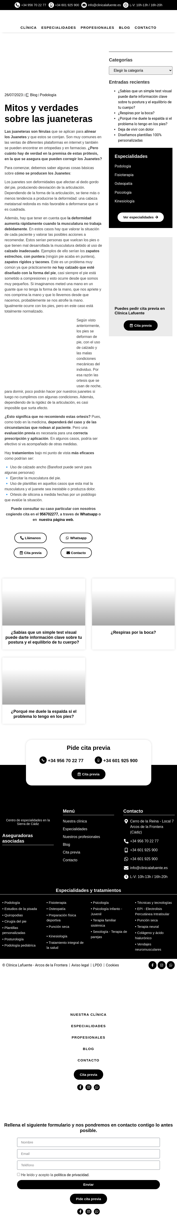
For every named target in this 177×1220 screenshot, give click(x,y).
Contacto (145, 27)
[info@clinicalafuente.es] (84, 5)
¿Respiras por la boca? (136, 113)
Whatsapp (88, 514)
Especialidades (58, 27)
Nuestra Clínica (88, 1014)
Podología (48, 95)
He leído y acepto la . (55, 1175)
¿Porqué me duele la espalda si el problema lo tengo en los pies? (44, 714)
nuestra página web (56, 520)
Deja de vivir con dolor (136, 129)
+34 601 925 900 (67, 5)
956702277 (49, 514)
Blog (124, 27)
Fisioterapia (124, 175)
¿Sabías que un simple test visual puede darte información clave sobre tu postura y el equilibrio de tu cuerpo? (43, 637)
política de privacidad (71, 1175)
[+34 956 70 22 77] (17, 5)
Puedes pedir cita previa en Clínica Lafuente (140, 310)
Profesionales (97, 27)
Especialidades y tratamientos (88, 890)
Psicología (123, 192)
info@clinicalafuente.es (104, 5)
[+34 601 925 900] (51, 5)
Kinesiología (124, 201)
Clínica (29, 27)
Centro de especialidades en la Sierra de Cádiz (28, 822)
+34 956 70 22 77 (33, 5)
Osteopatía (123, 183)
